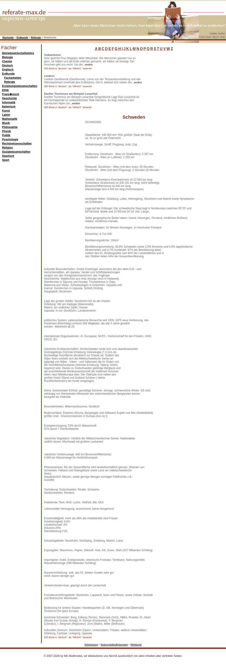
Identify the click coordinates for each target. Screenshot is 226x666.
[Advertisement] (178, 81)
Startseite (8, 37)
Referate (36, 37)
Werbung (135, 644)
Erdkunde (22, 37)
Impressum (91, 644)
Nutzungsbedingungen (114, 644)
